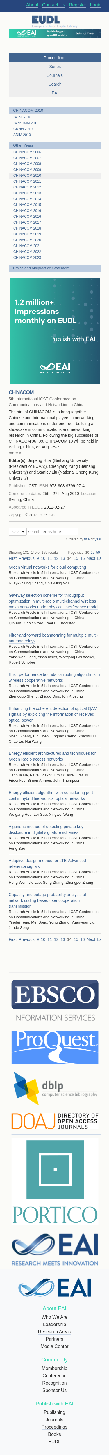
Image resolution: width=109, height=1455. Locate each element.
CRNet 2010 (23, 129)
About (32, 4)
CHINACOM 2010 (28, 110)
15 (76, 558)
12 (56, 558)
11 (49, 558)
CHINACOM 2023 (27, 258)
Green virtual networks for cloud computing (47, 567)
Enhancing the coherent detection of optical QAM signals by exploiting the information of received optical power (53, 714)
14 (69, 558)
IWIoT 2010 (22, 117)
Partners (54, 1339)
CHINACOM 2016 (27, 211)
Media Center (54, 1346)
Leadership (54, 1324)
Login (95, 4)
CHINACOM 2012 (27, 187)
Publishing (54, 1412)
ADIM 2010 (22, 135)
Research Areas (54, 1331)
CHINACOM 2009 (27, 170)
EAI (55, 93)
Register (77, 4)
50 (98, 552)
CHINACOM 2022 (27, 252)
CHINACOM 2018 (27, 228)
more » (15, 453)
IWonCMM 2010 (25, 123)
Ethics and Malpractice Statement (41, 268)
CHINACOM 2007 (27, 158)
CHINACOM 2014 (27, 199)
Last (101, 558)
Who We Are (55, 1317)
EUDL (54, 1441)
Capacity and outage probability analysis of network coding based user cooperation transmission (47, 900)
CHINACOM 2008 (27, 164)
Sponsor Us (54, 1390)
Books (54, 1434)
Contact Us (53, 4)
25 (92, 552)
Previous (26, 558)
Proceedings (54, 1427)
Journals (54, 1419)
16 (82, 558)
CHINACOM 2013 (27, 193)
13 (62, 558)
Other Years (23, 145)
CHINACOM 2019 (27, 234)
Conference (54, 1375)
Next (91, 558)
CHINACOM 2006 (27, 152)
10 (87, 552)
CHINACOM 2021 (27, 246)
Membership (54, 1368)
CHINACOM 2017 (27, 222)
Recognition (54, 1383)
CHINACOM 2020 (27, 240)
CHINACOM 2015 (27, 205)
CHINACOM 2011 (27, 181)
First (13, 558)
